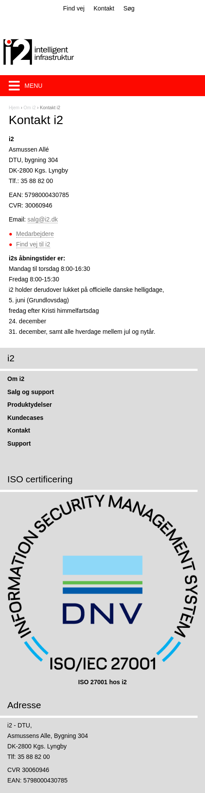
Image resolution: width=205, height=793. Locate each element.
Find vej (73, 8)
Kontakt (104, 8)
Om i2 (30, 107)
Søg (129, 8)
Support (19, 443)
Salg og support (30, 391)
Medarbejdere (35, 233)
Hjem (14, 107)
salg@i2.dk (43, 219)
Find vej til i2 (33, 244)
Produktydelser (29, 404)
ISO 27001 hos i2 (102, 682)
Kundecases (25, 417)
